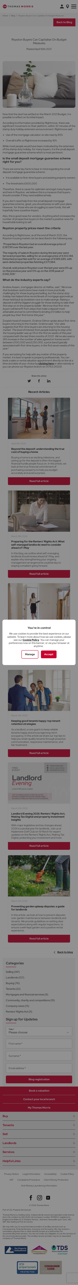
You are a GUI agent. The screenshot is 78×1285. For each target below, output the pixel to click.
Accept (48, 654)
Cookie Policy (31, 640)
